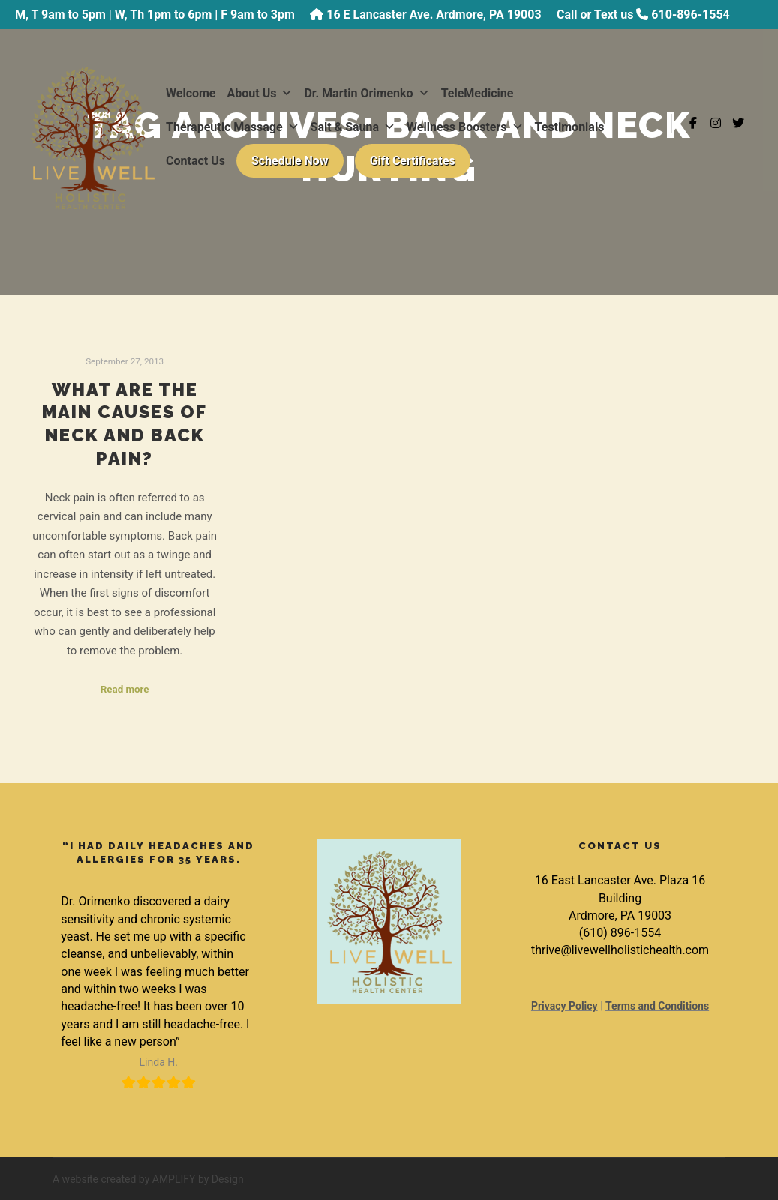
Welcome (191, 93)
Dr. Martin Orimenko (366, 93)
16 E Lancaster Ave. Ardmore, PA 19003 (433, 14)
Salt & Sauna (353, 127)
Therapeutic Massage (232, 127)
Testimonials (570, 127)
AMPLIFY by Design (198, 1179)
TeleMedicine (477, 93)
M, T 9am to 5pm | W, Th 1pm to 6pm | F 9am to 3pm (155, 14)
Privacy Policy (564, 1006)
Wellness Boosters (465, 127)
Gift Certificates (412, 161)
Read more (125, 689)
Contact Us (195, 161)
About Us (260, 93)
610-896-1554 (690, 14)
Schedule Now (290, 161)
